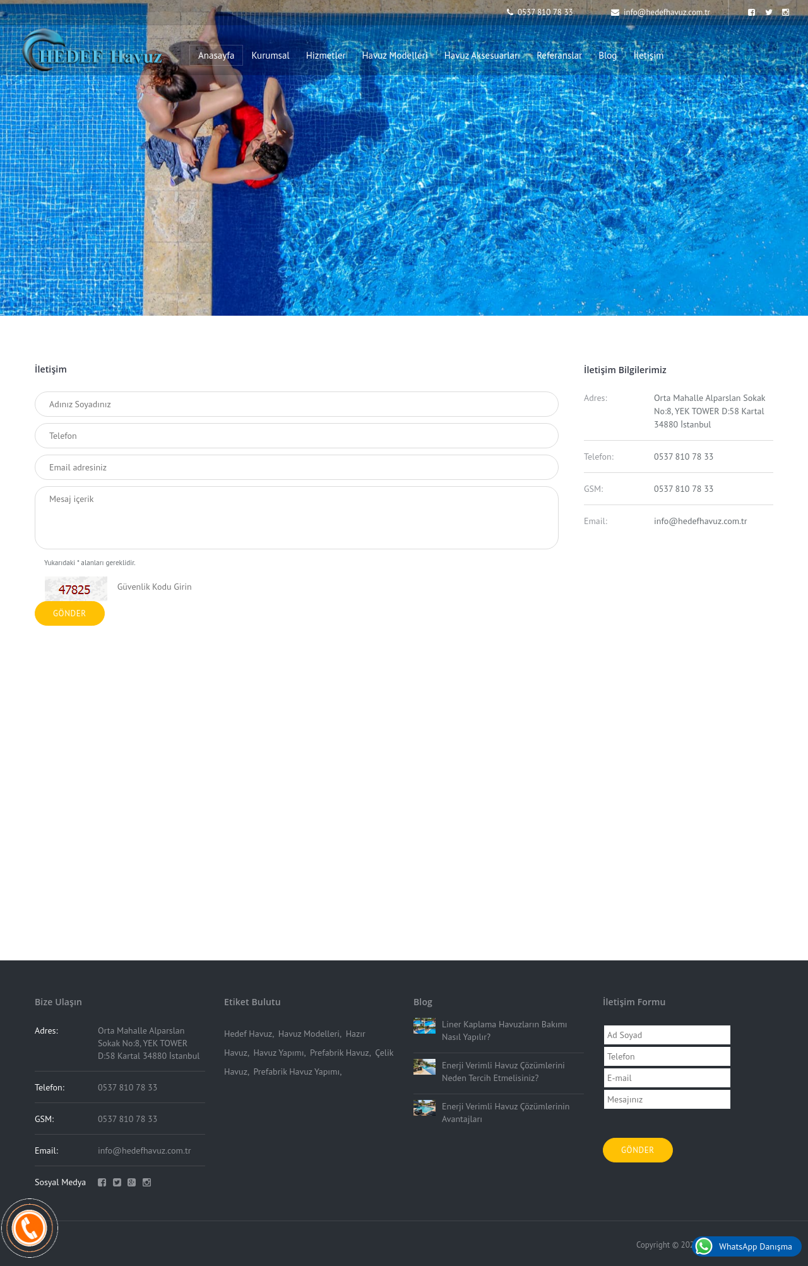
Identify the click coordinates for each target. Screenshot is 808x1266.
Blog (607, 55)
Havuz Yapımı (278, 1052)
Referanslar (559, 55)
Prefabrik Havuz (339, 1052)
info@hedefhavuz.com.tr (660, 12)
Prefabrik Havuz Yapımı (296, 1071)
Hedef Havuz (248, 1033)
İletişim (648, 55)
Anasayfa (216, 55)
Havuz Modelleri (395, 55)
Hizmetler (326, 55)
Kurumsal (270, 55)
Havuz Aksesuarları (482, 55)
